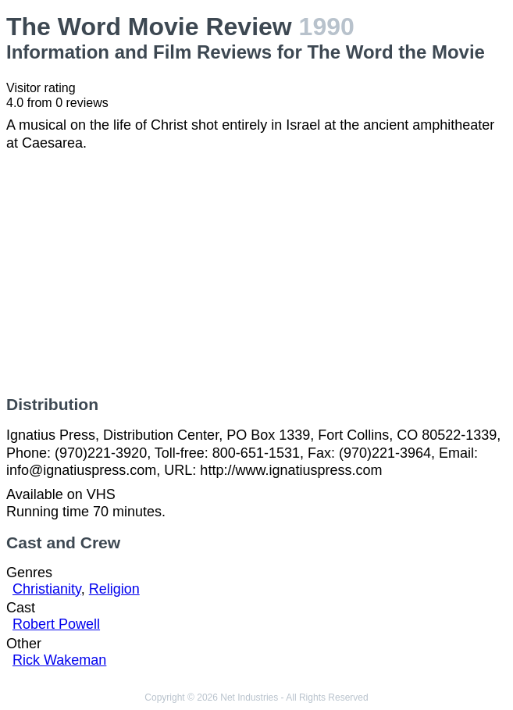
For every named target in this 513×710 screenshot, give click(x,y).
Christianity (46, 589)
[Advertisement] (256, 273)
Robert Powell (56, 624)
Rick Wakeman (59, 660)
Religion (114, 589)
